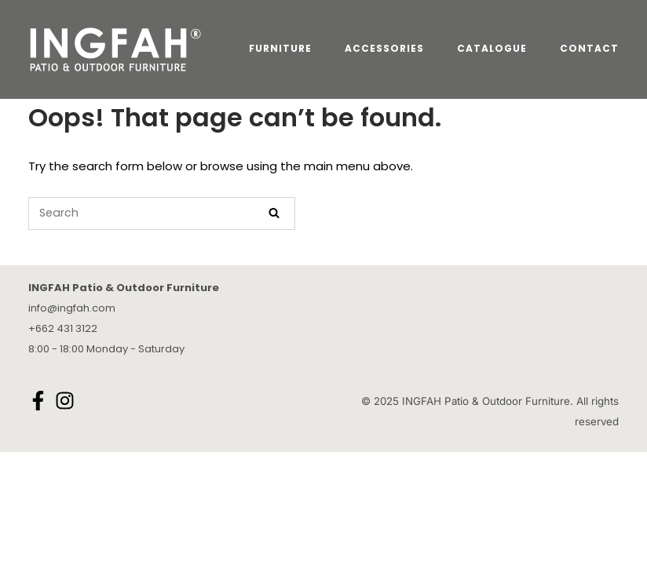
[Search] (274, 213)
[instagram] (67, 400)
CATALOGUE (492, 48)
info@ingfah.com (71, 308)
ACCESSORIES (384, 48)
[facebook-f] (40, 400)
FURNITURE (280, 48)
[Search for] (161, 213)
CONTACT (589, 48)
